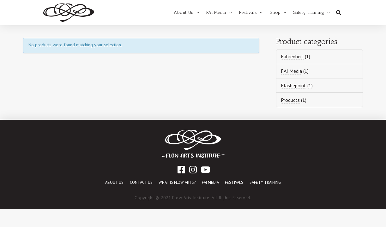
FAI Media (291, 71)
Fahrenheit (292, 56)
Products (290, 100)
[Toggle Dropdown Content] (339, 13)
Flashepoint (293, 85)
